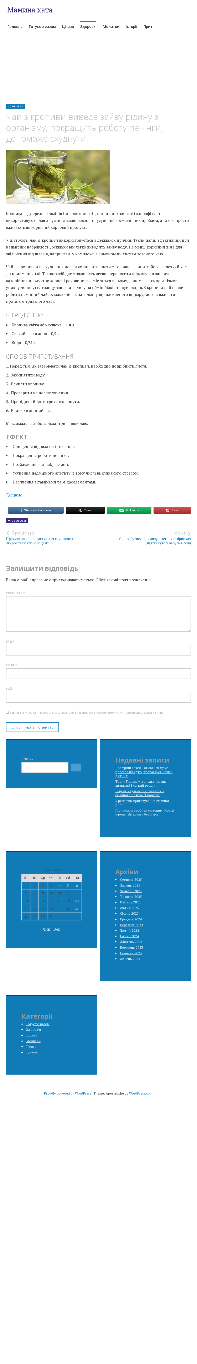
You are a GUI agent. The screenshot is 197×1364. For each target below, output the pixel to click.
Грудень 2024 (131, 919)
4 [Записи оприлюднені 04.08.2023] (60, 885)
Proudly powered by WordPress (67, 1093)
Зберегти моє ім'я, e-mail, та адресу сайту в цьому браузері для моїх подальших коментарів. (87, 713)
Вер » (58, 929)
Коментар (15, 593)
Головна (14, 26)
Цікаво (68, 26)
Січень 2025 (129, 913)
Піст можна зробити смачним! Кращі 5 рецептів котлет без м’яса (144, 812)
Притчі (149, 26)
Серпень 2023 (131, 953)
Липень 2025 (130, 885)
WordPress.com (140, 1093)
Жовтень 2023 (131, 941)
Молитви (111, 26)
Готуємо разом (42, 26)
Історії (131, 26)
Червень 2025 (131, 891)
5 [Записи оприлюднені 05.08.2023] (68, 885)
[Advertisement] (98, 72)
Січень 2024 (129, 936)
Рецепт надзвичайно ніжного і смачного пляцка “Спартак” (139, 793)
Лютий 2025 (129, 907)
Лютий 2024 (129, 930)
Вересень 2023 (131, 947)
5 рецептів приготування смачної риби (142, 802)
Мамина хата (30, 10)
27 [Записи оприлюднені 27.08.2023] (77, 908)
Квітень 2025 (130, 902)
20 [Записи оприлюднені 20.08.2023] (77, 901)
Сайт (10, 689)
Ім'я (10, 641)
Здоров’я (88, 26)
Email (11, 665)
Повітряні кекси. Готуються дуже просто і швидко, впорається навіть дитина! (143, 771)
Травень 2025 (131, 896)
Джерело (14, 494)
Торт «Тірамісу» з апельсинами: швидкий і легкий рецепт (140, 783)
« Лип (45, 929)
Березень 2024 (131, 924)
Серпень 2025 (131, 879)
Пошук (27, 759)
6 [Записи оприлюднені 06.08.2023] (77, 885)
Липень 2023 (130, 958)
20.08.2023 (15, 106)
